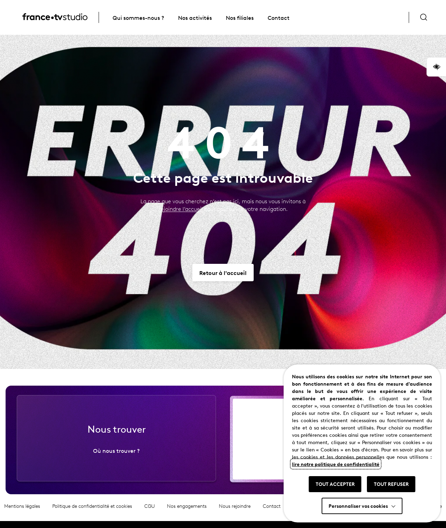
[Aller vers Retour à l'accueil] (223, 272)
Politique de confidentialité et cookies (92, 510)
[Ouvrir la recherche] (424, 17)
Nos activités (195, 17)
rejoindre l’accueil (181, 208)
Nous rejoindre (235, 510)
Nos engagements (187, 510)
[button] (436, 67)
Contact (279, 17)
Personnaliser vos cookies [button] (358, 505)
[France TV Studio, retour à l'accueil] (54, 18)
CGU (149, 510)
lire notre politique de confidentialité (335, 463)
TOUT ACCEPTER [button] (335, 483)
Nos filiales (240, 17)
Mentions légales (22, 510)
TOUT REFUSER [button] (391, 483)
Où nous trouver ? (116, 455)
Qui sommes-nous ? (138, 17)
